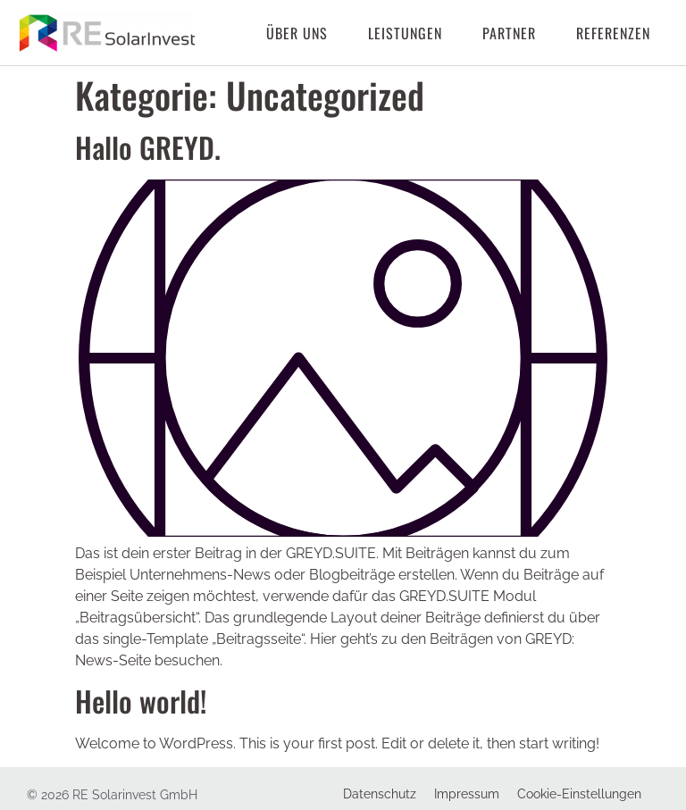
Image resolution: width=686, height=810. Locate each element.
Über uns (297, 33)
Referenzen (613, 33)
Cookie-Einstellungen (579, 794)
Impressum (466, 794)
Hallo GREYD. (148, 147)
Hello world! (140, 701)
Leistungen (405, 33)
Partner (509, 33)
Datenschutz (379, 794)
